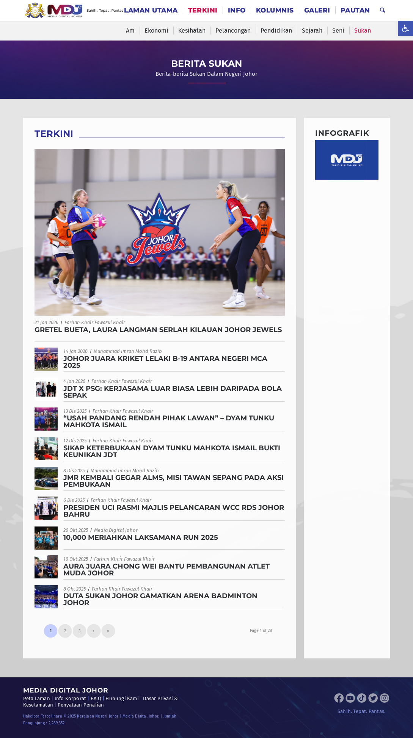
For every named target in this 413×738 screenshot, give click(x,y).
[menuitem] (151, 10)
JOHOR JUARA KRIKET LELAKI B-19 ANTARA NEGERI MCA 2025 (165, 362)
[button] (405, 28)
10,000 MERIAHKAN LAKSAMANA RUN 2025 (140, 537)
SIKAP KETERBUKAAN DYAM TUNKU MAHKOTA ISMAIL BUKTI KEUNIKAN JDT (171, 451)
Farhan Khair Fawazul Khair (94, 322)
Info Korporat (70, 698)
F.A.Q (96, 698)
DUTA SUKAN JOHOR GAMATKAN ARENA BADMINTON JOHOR (160, 599)
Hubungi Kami (121, 698)
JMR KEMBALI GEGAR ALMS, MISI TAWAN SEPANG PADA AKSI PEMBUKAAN (173, 481)
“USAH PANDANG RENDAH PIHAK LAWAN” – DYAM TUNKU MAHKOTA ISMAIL (168, 421)
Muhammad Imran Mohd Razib (128, 351)
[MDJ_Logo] (74, 10)
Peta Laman (36, 698)
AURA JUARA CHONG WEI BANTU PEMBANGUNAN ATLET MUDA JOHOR (166, 569)
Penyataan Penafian (81, 705)
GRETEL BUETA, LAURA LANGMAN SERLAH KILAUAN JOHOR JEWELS (158, 330)
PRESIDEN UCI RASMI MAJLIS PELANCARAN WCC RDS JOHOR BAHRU (173, 511)
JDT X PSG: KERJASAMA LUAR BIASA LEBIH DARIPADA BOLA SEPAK (172, 392)
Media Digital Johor (116, 530)
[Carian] (382, 10)
